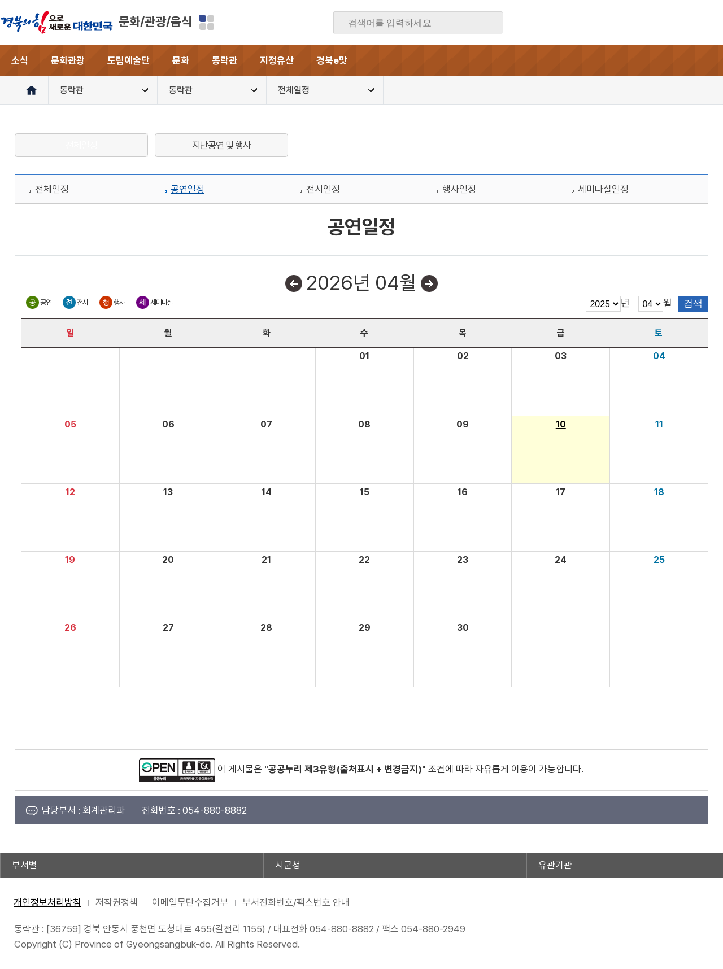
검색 (486, 23)
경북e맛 (331, 60)
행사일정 (459, 189)
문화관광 (68, 60)
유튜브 (714, 23)
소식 (19, 60)
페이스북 (604, 23)
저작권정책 (116, 902)
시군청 (287, 865)
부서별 (24, 865)
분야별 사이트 (206, 22)
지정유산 (277, 60)
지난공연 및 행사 (221, 145)
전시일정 (323, 189)
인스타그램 (692, 23)
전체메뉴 (707, 60)
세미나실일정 (603, 189)
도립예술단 (128, 60)
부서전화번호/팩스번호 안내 (296, 902)
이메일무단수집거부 (190, 902)
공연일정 (187, 189)
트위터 (648, 23)
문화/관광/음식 (155, 21)
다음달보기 (429, 283)
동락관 (224, 60)
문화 (180, 60)
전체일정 (81, 145)
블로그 (626, 23)
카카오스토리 (670, 23)
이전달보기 (293, 283)
